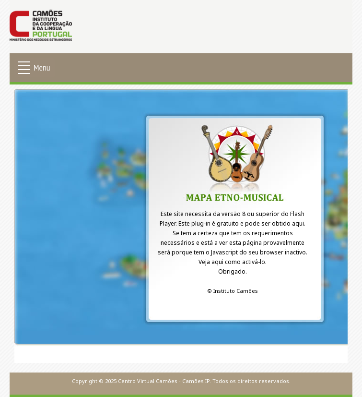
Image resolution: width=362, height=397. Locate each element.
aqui (298, 223)
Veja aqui (211, 262)
